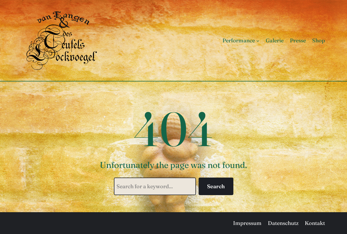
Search (216, 186)
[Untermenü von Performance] (257, 40)
